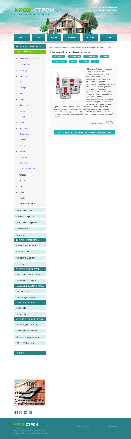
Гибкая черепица (65, 48)
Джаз (22, 82)
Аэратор (83, 62)
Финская (24, 163)
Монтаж (90, 38)
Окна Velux (21, 308)
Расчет (54, 38)
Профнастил (22, 228)
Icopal (22, 192)
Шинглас (77, 48)
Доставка (72, 38)
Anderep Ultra (90, 57)
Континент (25, 65)
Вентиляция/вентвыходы (28, 324)
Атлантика (25, 76)
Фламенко (24, 134)
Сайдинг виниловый (26, 245)
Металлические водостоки (29, 274)
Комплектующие (89, 48)
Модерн (23, 128)
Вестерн (23, 70)
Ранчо (22, 93)
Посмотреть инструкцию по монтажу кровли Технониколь (84, 132)
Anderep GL (59, 57)
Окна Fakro (21, 314)
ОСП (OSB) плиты (25, 343)
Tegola (22, 198)
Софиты (20, 264)
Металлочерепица (25, 210)
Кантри (23, 88)
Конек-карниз (59, 62)
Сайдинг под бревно (26, 257)
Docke (22, 180)
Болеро (23, 145)
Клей (73, 62)
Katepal (22, 175)
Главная (53, 48)
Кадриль (24, 116)
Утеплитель (22, 291)
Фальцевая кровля (25, 216)
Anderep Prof (74, 57)
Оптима (23, 157)
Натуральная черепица (27, 222)
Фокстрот (24, 105)
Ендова (105, 57)
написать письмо (110, 14)
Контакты (108, 38)
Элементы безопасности (28, 337)
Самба (23, 99)
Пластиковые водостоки (27, 280)
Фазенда (24, 151)
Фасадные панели (24, 251)
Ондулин (20, 235)
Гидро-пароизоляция (26, 297)
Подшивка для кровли (26, 330)
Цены (38, 38)
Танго (22, 111)
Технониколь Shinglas (29, 58)
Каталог (22, 38)
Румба (23, 122)
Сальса (23, 140)
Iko (20, 186)
